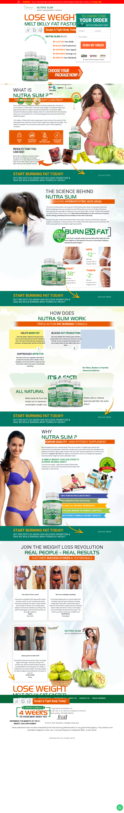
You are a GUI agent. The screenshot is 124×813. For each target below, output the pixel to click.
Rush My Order (104, 175)
